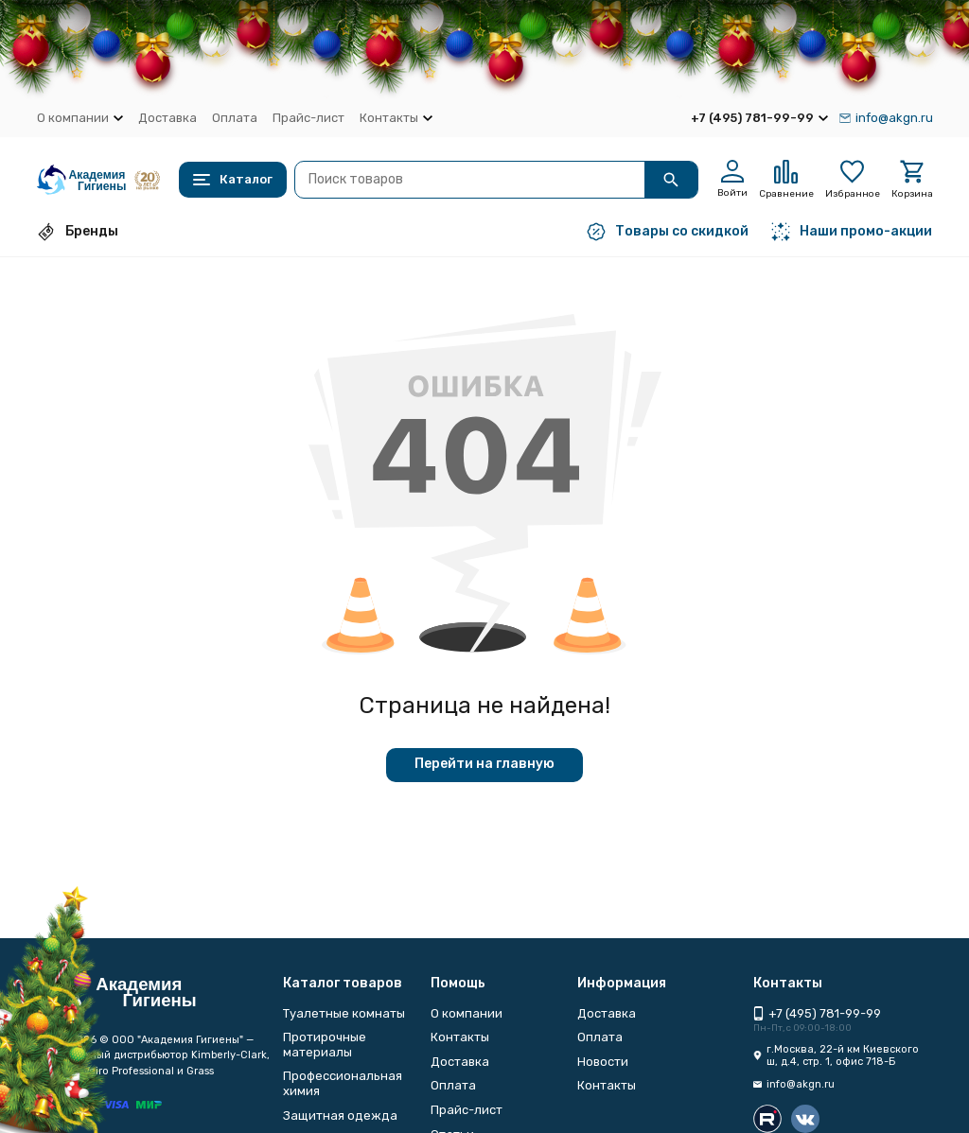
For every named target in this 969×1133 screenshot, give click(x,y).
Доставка (167, 118)
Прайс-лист (308, 118)
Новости (602, 1062)
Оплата (234, 118)
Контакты (460, 1037)
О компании (466, 1013)
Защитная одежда (340, 1115)
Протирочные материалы (324, 1044)
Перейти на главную (484, 764)
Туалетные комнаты (344, 1013)
